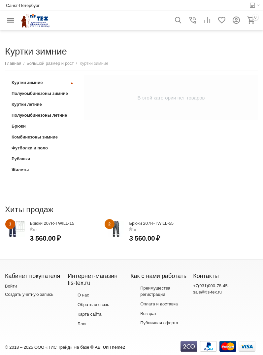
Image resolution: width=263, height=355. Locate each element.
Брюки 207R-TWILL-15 (52, 223)
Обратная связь (93, 304)
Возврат (148, 313)
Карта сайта (89, 314)
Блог (82, 323)
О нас (83, 295)
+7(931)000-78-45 (210, 285)
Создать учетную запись (29, 294)
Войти (11, 286)
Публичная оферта (159, 322)
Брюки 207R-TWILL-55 (151, 223)
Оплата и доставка (159, 303)
